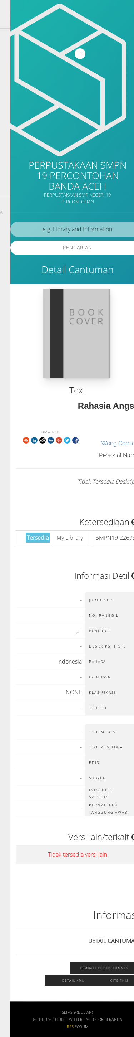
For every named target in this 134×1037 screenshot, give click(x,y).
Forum (71, 1026)
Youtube (46, 1019)
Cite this (109, 980)
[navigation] (69, 53)
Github (30, 1019)
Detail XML (63, 980)
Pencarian (67, 247)
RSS (59, 1026)
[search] (67, 229)
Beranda (103, 1019)
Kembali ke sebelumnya (94, 968)
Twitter (64, 1019)
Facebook (83, 1019)
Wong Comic (108, 443)
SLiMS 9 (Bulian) (67, 1012)
